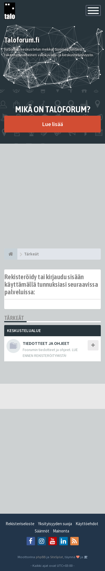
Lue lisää (52, 123)
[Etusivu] (10, 254)
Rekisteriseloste (20, 523)
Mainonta (61, 531)
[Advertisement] (52, 196)
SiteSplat (56, 557)
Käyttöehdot (87, 523)
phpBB (41, 557)
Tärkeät (14, 318)
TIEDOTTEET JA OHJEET (46, 343)
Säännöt (42, 531)
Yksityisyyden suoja (55, 523)
